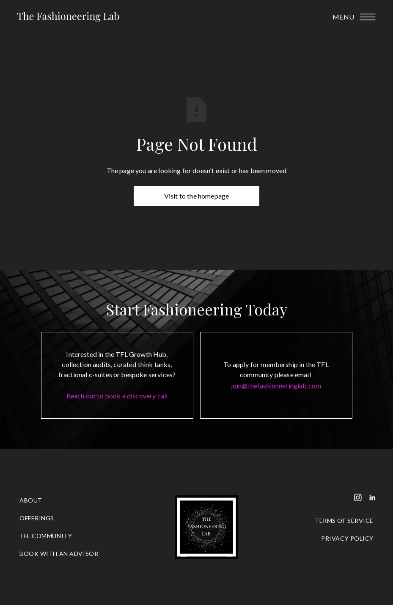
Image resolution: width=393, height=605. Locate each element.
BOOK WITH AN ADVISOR (58, 553)
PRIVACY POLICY (347, 538)
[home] (68, 17)
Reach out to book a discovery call (117, 396)
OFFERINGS (36, 518)
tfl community (45, 535)
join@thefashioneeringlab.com (276, 385)
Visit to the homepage (196, 196)
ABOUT (30, 500)
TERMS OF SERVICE (344, 520)
